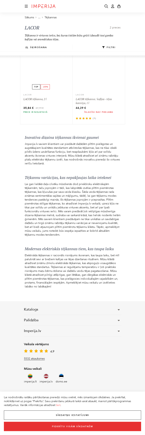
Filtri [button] (108, 47)
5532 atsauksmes (34, 358)
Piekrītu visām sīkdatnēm (72, 426)
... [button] (37, 17)
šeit (58, 405)
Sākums (29, 17)
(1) (94, 118)
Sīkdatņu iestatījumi (72, 415)
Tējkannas (51, 17)
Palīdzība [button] (72, 320)
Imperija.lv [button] (72, 330)
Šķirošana (36, 47)
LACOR (27, 94)
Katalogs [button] (72, 309)
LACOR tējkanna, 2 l (35, 99)
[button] (26, 6)
